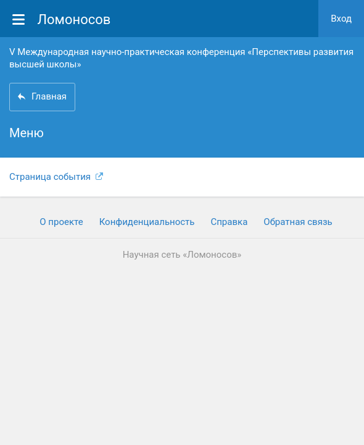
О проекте (61, 221)
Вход (341, 18)
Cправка (228, 221)
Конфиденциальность (147, 221)
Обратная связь (297, 221)
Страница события (56, 176)
